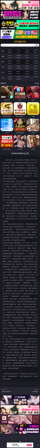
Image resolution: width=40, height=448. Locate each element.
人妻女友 (27, 71)
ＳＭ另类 (36, 57)
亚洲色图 (18, 66)
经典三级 (18, 63)
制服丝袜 (10, 63)
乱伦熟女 (27, 63)
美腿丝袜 (10, 68)
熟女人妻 (10, 57)
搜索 (37, 45)
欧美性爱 (36, 60)
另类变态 (36, 63)
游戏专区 (36, 50)
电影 (3, 61)
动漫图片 (36, 66)
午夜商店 (18, 76)
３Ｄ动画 (36, 55)
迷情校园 (10, 73)
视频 (3, 56)
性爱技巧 (36, 73)
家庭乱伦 (18, 71)
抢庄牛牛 (36, 52)
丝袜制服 (18, 57)
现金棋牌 (27, 52)
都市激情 (10, 71)
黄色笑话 (27, 73)
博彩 (3, 51)
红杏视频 (10, 79)
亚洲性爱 (10, 60)
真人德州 (18, 50)
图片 (3, 67)
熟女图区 (27, 68)
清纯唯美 (18, 68)
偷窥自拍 (10, 66)
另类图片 (36, 68)
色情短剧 (18, 79)
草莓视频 (27, 76)
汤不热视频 (35, 76)
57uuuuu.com (20, 41)
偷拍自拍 (18, 60)
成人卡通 (27, 60)
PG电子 (9, 50)
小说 (3, 72)
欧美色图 (27, 66)
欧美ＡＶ (27, 55)
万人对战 (27, 50)
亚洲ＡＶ (10, 55)
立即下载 (29, 445)
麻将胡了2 (10, 52)
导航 (3, 77)
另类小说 (18, 73)
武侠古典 (36, 71)
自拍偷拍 (18, 55)
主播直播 (27, 57)
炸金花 (18, 52)
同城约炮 (10, 76)
